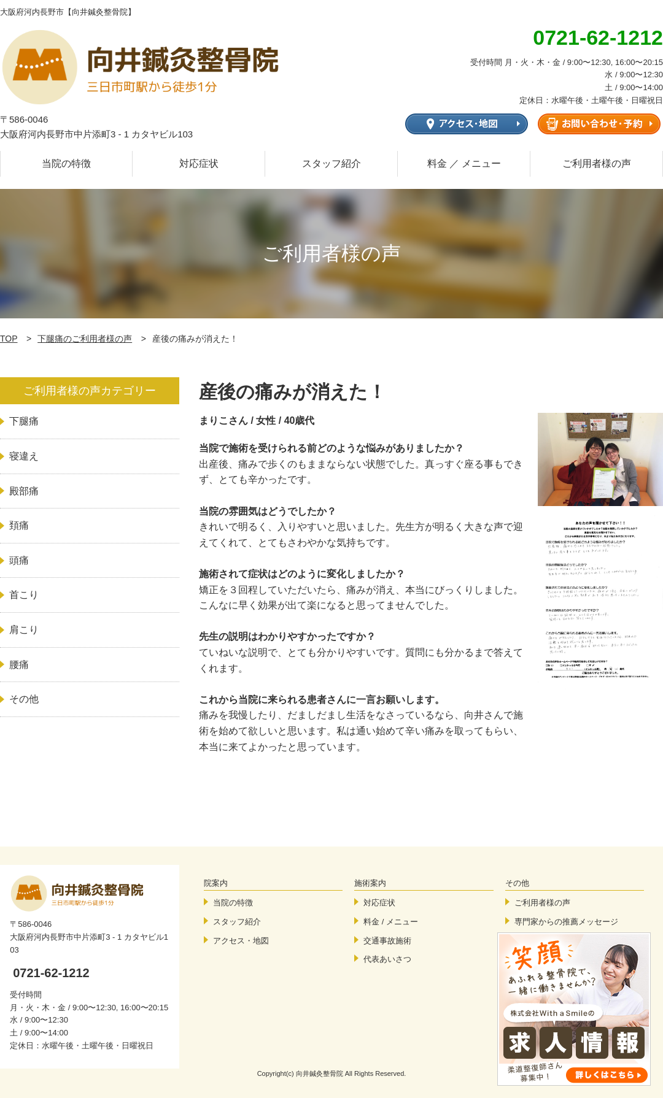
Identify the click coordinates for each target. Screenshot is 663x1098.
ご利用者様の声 (596, 163)
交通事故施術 (387, 940)
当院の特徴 (66, 163)
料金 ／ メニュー (464, 163)
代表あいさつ (387, 959)
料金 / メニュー (390, 921)
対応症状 (199, 163)
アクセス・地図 (241, 940)
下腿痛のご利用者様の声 (84, 339)
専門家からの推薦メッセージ (566, 921)
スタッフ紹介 (331, 163)
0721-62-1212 (51, 973)
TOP (9, 339)
